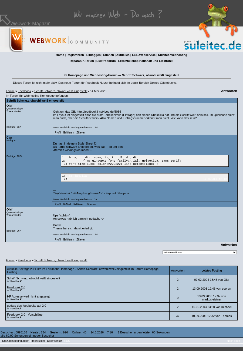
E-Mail (67, 208)
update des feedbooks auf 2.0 (26, 309)
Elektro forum (106, 60)
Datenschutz (54, 344)
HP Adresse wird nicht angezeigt (28, 300)
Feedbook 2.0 (16, 291)
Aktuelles (123, 54)
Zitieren (80, 132)
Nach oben (233, 344)
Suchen (108, 54)
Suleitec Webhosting (172, 54)
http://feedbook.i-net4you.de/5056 (99, 111)
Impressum (38, 344)
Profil (58, 132)
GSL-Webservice (144, 54)
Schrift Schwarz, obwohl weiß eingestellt (60, 91)
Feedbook (24, 91)
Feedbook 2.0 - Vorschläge (24, 318)
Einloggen (93, 54)
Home (60, 54)
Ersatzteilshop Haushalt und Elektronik (145, 60)
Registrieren (75, 54)
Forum (10, 91)
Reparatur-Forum (82, 60)
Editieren (68, 132)
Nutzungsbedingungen (15, 344)
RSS (67, 344)
